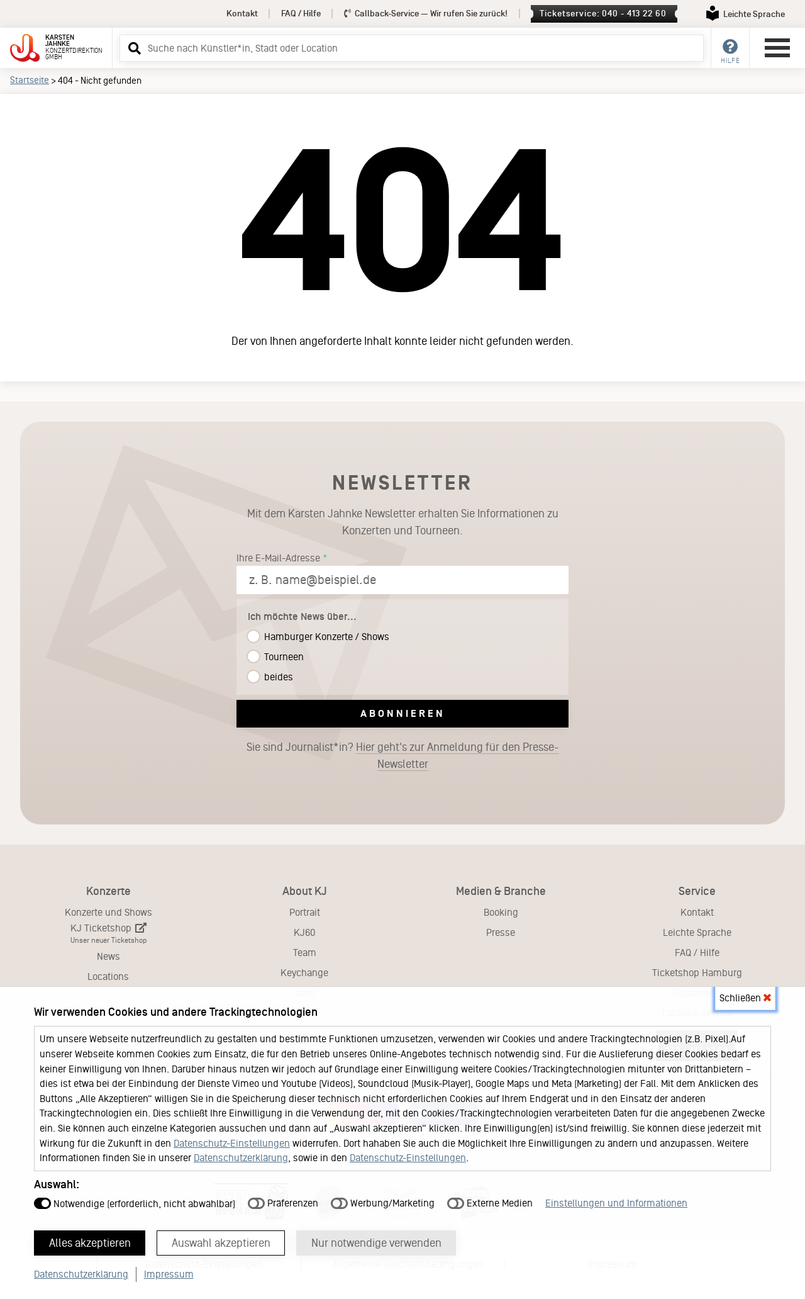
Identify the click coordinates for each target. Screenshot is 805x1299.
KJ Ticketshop (108, 934)
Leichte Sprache (697, 932)
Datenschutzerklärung (241, 1157)
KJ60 (305, 932)
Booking (501, 912)
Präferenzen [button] (283, 1203)
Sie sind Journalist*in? (402, 756)
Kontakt (242, 13)
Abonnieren (402, 713)
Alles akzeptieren (90, 1243)
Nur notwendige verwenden (376, 1243)
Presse (500, 932)
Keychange (304, 972)
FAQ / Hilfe (301, 13)
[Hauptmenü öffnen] (777, 48)
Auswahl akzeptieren (221, 1243)
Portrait (304, 912)
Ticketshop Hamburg (697, 972)
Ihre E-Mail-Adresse (278, 558)
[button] (132, 47)
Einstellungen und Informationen (616, 1203)
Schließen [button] (745, 998)
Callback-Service (426, 13)
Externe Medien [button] (490, 1203)
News (108, 956)
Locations (108, 976)
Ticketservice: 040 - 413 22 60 (603, 13)
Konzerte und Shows (108, 912)
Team (304, 952)
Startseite (29, 80)
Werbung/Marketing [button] (383, 1203)
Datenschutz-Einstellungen (232, 1143)
